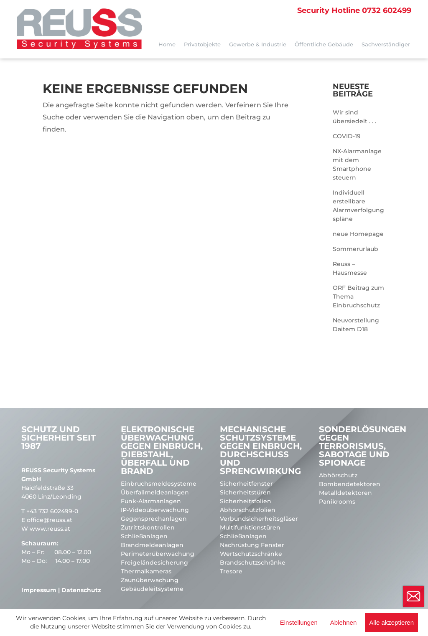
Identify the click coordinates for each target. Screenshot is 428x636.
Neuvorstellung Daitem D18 (356, 325)
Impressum (38, 590)
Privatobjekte (202, 44)
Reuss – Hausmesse (350, 268)
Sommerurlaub (355, 249)
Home (167, 44)
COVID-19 (347, 136)
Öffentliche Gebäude (324, 44)
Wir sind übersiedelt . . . (354, 117)
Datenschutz (81, 590)
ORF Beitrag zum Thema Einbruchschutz (358, 296)
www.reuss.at (50, 528)
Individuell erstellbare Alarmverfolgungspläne (358, 206)
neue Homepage (358, 234)
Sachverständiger (386, 44)
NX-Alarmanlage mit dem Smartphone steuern (357, 164)
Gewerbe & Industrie (257, 44)
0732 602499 (354, 10)
